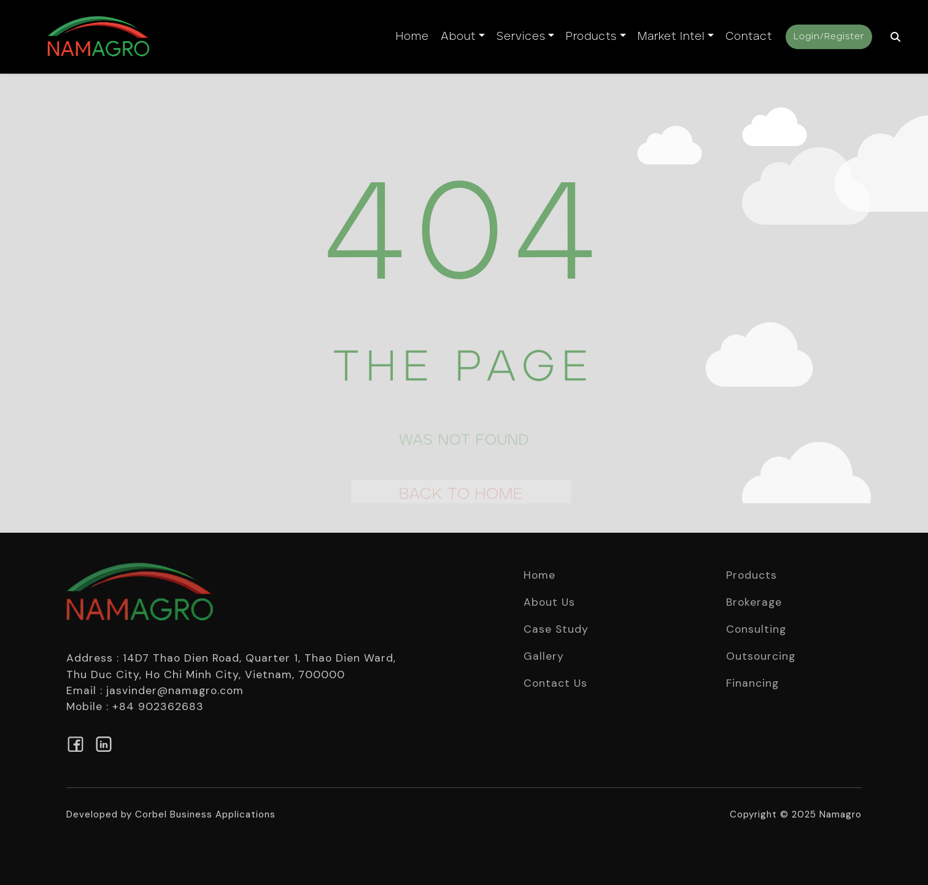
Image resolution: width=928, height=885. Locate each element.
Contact (748, 36)
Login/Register (829, 36)
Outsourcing (760, 656)
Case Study (556, 629)
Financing (752, 683)
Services (521, 36)
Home (412, 36)
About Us (549, 602)
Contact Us (555, 683)
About (458, 36)
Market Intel (671, 36)
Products (591, 36)
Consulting (756, 629)
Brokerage (754, 602)
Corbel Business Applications (205, 814)
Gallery (544, 656)
